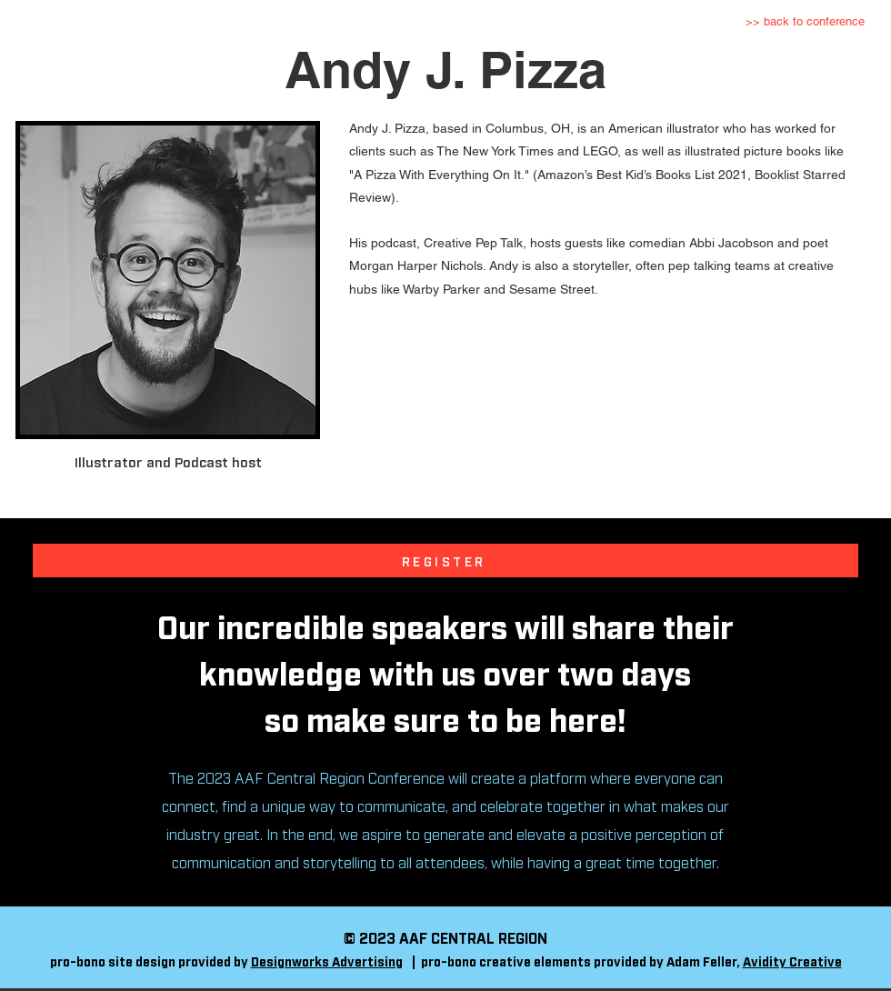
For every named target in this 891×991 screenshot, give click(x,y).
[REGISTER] (445, 560)
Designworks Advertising (327, 960)
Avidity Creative (792, 960)
